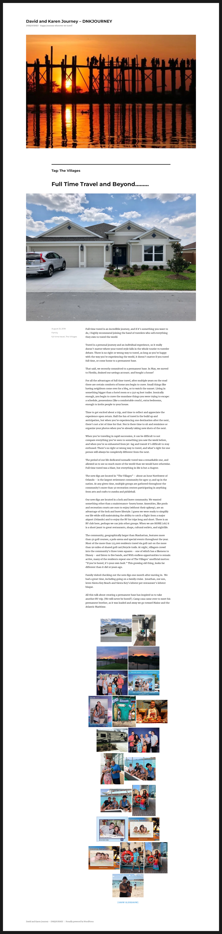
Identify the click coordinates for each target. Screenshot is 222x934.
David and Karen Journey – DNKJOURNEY (69, 21)
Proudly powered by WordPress (80, 921)
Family (55, 333)
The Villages (71, 336)
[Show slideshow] (128, 902)
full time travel (58, 336)
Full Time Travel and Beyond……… (100, 184)
